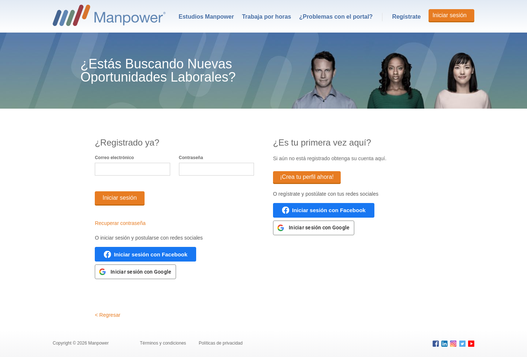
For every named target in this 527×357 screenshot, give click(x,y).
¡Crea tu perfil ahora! (307, 177)
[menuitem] (206, 17)
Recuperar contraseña (120, 223)
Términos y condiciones (163, 343)
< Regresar (107, 315)
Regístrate (406, 17)
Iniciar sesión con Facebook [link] (150, 254)
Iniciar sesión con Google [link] (141, 272)
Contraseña (191, 157)
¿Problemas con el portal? (336, 17)
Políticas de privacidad (221, 343)
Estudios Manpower (206, 17)
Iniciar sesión (450, 15)
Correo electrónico (114, 157)
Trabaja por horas (266, 17)
